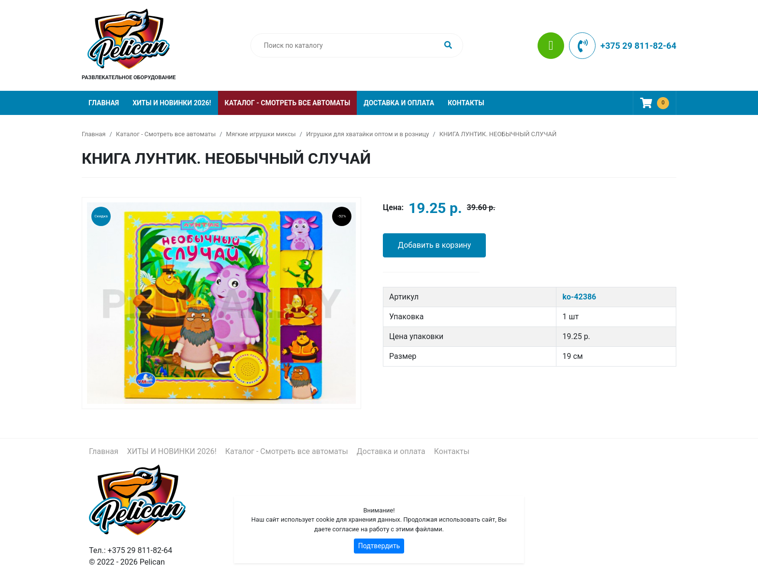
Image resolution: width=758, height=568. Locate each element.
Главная (103, 103)
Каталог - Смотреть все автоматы (287, 103)
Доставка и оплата (399, 103)
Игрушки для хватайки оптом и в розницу (367, 134)
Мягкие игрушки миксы (261, 134)
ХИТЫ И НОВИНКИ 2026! (171, 103)
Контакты (466, 103)
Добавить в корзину (434, 245)
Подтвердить (379, 546)
